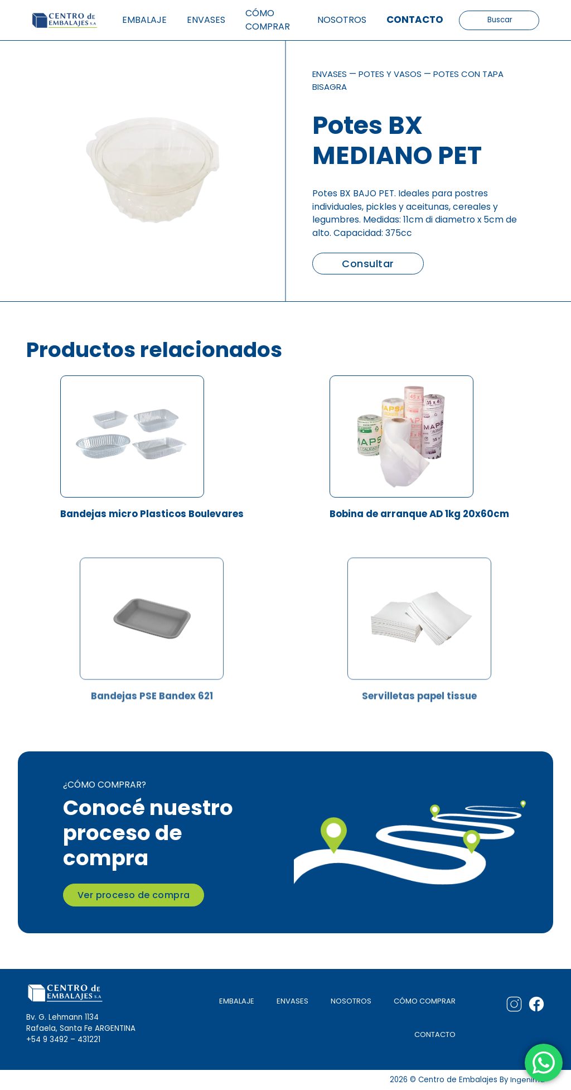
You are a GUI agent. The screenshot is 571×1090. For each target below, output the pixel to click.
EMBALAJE (235, 1001)
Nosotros (341, 19)
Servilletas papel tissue (419, 729)
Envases (206, 19)
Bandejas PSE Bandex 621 (152, 729)
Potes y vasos (395, 74)
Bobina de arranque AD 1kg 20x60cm (419, 516)
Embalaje (144, 19)
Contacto (414, 19)
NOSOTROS (350, 1001)
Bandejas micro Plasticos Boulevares (152, 516)
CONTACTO (434, 1034)
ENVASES (291, 1001)
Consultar (368, 264)
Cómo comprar (267, 20)
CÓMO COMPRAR (424, 1001)
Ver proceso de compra (134, 895)
